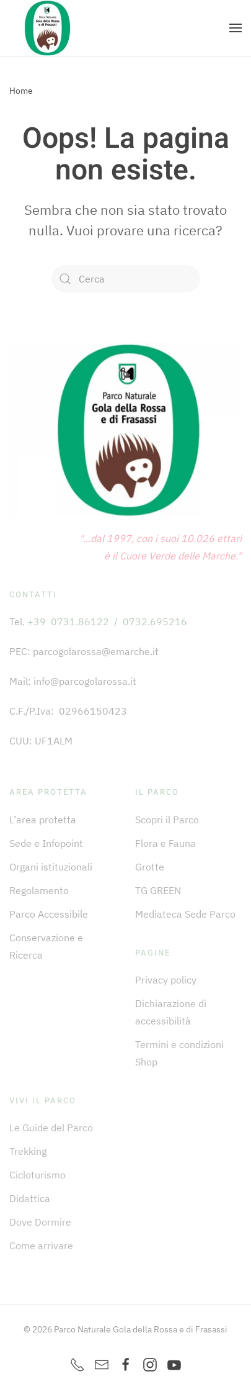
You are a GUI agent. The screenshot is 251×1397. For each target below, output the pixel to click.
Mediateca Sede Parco (185, 914)
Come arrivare (41, 1245)
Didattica (29, 1198)
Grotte (149, 867)
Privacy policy (165, 980)
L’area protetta (42, 819)
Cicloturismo (37, 1175)
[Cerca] (125, 278)
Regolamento (39, 890)
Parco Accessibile (48, 914)
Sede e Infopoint (46, 843)
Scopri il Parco (167, 819)
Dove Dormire (40, 1222)
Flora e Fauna (165, 843)
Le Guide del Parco (51, 1127)
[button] (235, 28)
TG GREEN (158, 890)
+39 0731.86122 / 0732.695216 (107, 621)
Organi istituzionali (50, 867)
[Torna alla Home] (46, 28)
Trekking (27, 1151)
